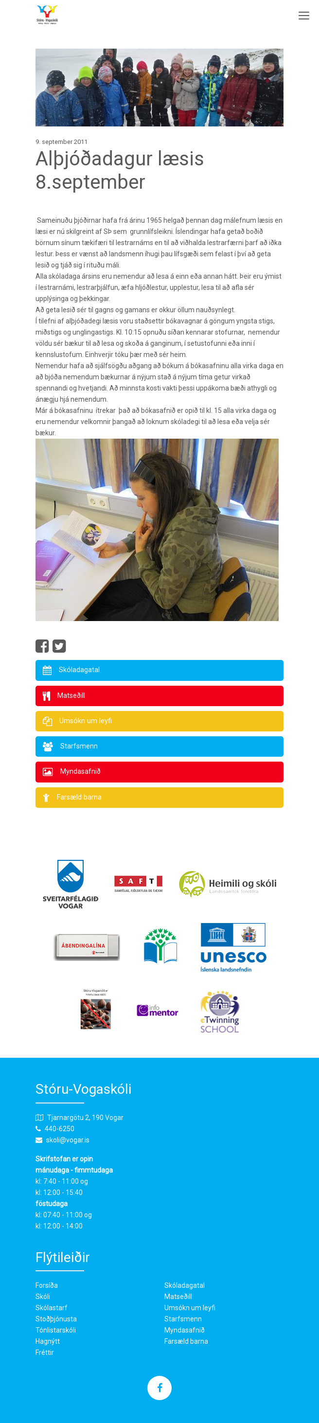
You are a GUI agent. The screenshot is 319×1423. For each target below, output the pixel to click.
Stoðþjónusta (56, 1319)
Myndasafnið (184, 1330)
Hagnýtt (47, 1341)
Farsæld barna (186, 1341)
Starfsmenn (183, 1319)
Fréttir (44, 1352)
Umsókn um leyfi (189, 1308)
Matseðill (178, 1296)
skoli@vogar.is (67, 1140)
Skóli (42, 1296)
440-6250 (59, 1129)
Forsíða (46, 1285)
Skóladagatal (184, 1285)
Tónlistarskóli (55, 1330)
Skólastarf (51, 1308)
